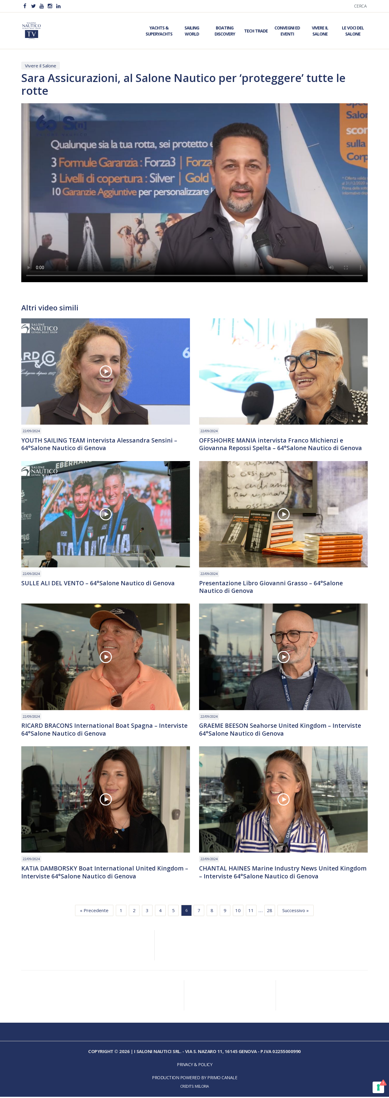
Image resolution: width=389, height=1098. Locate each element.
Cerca (360, 6)
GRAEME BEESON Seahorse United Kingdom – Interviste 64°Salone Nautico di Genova (281, 730)
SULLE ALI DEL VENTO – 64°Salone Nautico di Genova (99, 583)
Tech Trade (256, 31)
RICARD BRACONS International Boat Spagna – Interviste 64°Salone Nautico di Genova (105, 730)
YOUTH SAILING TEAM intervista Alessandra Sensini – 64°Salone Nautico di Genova (100, 444)
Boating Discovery (225, 31)
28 (269, 912)
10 (238, 912)
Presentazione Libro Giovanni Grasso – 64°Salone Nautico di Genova (271, 587)
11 (251, 912)
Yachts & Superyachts (159, 31)
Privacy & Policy (194, 1066)
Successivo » (295, 912)
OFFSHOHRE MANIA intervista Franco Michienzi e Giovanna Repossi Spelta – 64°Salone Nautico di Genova (281, 444)
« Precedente (94, 912)
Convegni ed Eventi (287, 31)
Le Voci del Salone (353, 31)
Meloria (202, 1087)
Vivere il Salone (320, 31)
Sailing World (191, 31)
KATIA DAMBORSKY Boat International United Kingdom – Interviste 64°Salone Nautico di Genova (105, 873)
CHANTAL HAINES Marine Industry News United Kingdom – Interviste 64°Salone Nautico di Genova (273, 873)
